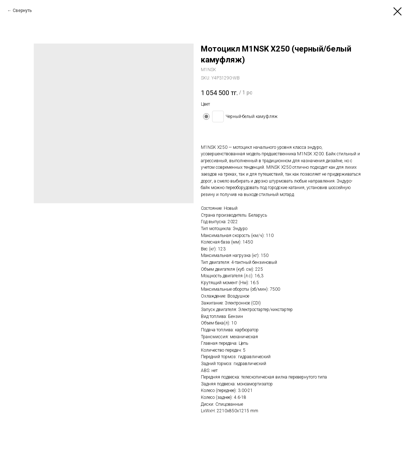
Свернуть (22, 10)
